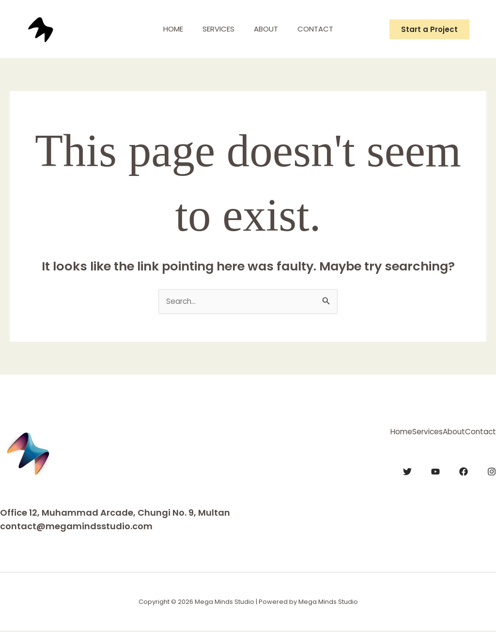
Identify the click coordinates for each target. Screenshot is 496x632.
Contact (323, 29)
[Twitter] (407, 469)
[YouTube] (435, 469)
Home (166, 29)
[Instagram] (491, 469)
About (268, 29)
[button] (429, 29)
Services (216, 29)
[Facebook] (463, 469)
